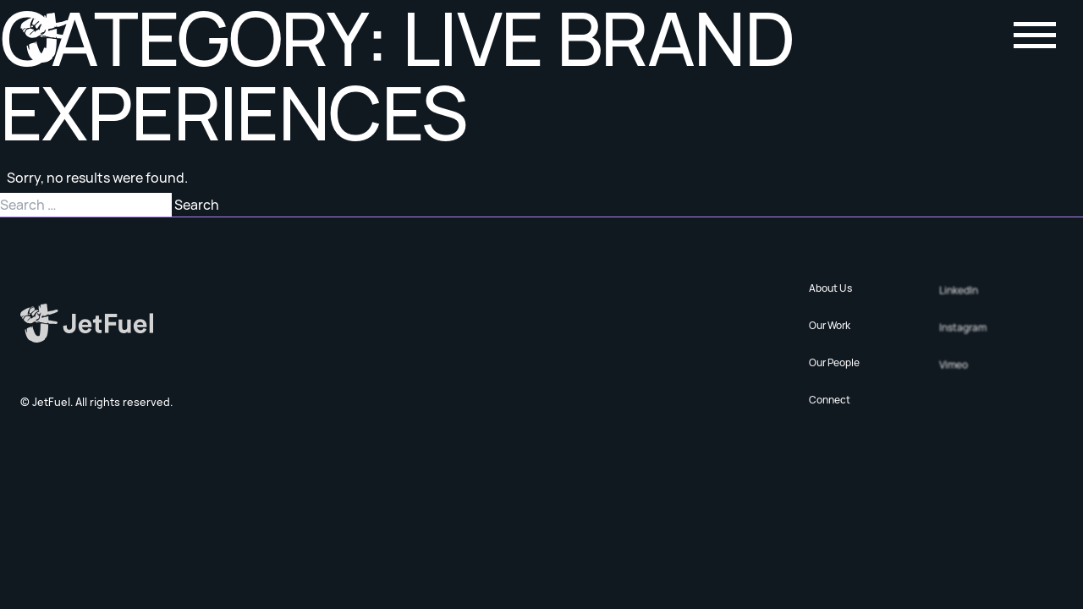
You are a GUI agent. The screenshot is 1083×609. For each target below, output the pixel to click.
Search (196, 204)
